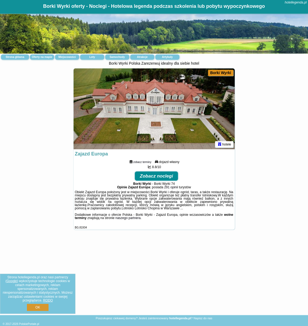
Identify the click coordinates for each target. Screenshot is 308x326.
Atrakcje (142, 57)
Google (11, 281)
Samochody (117, 57)
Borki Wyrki (220, 73)
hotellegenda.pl (296, 2)
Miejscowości (67, 57)
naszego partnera (127, 218)
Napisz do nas (202, 318)
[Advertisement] (154, 276)
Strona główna (15, 57)
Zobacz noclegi (156, 176)
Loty (92, 57)
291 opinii (171, 187)
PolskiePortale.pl (29, 323)
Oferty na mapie (42, 57)
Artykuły (167, 57)
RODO (48, 300)
